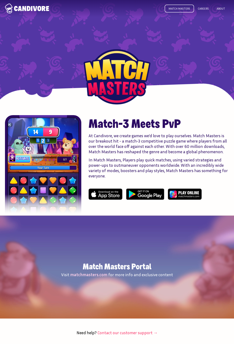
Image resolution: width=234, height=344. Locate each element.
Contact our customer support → (127, 332)
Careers (203, 8)
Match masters (179, 8)
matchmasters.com (88, 274)
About (221, 8)
